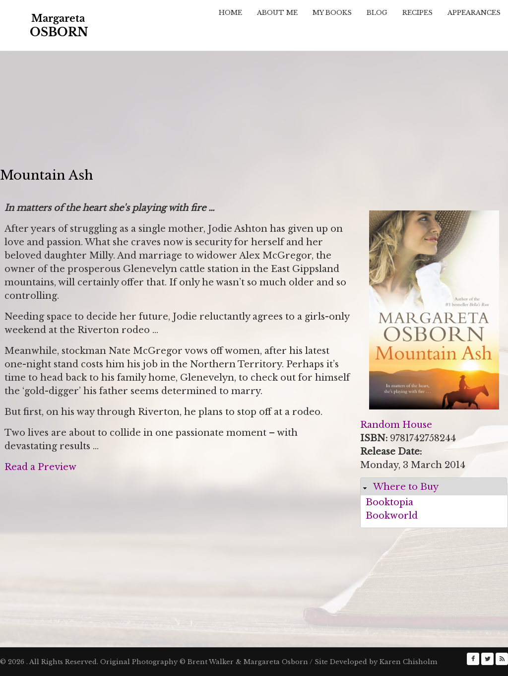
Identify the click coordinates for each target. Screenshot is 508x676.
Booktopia (389, 502)
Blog (377, 12)
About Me (277, 12)
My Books (332, 12)
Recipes (417, 12)
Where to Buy (406, 486)
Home (230, 12)
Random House (396, 424)
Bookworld (392, 515)
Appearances (474, 12)
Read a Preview (40, 467)
